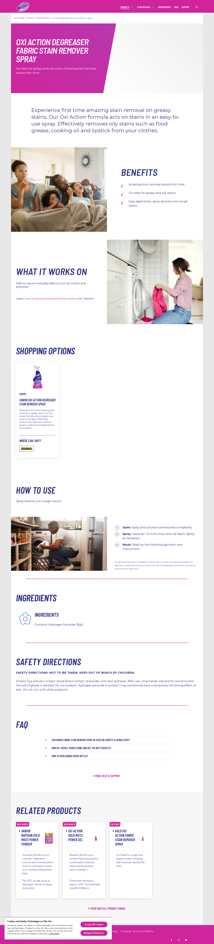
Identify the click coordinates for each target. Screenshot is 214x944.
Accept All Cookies (94, 924)
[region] (58, 928)
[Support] (185, 7)
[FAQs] (176, 7)
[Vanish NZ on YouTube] (186, 940)
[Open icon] (197, 7)
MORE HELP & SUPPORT (107, 776)
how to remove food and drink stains (50, 298)
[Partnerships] (164, 7)
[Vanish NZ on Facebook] (171, 940)
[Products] (125, 7)
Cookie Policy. (54, 934)
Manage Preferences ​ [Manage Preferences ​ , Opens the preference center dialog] (94, 933)
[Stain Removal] (144, 7)
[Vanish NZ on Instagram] (178, 940)
